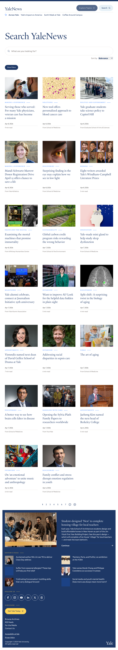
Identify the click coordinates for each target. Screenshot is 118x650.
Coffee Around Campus (73, 15)
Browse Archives (12, 619)
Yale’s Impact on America (31, 15)
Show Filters (11, 67)
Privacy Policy (10, 637)
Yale (109, 643)
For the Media (11, 625)
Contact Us (10, 628)
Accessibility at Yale (12, 634)
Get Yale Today (15, 611)
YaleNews (13, 9)
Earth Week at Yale (52, 15)
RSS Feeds (9, 622)
